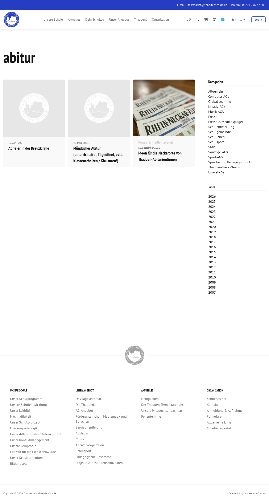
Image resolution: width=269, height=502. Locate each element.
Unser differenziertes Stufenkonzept (35, 434)
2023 (212, 211)
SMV (211, 147)
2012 (212, 267)
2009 (212, 282)
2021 (212, 222)
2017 (212, 242)
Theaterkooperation (90, 445)
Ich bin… (237, 19)
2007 (212, 292)
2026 (212, 196)
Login (258, 19)
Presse (212, 117)
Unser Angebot (119, 19)
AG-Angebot (84, 410)
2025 (212, 201)
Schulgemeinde (219, 132)
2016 (212, 247)
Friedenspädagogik (24, 428)
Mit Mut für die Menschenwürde (33, 452)
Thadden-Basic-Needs (224, 167)
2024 (212, 206)
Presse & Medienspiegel (225, 122)
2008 (212, 287)
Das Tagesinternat (88, 399)
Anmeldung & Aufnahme (225, 410)
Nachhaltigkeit (20, 416)
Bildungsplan (19, 463)
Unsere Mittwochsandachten (161, 410)
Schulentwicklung (221, 127)
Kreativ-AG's (216, 106)
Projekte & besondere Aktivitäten (99, 463)
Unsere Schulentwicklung (28, 404)
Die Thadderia (86, 404)
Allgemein (215, 91)
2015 (212, 252)
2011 (212, 272)
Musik (80, 439)
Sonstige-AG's (218, 152)
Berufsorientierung (89, 427)
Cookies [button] (261, 493)
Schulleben (216, 137)
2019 (212, 232)
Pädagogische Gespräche (93, 457)
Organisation (160, 19)
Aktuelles (74, 19)
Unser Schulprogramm (26, 399)
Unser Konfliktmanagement (29, 440)
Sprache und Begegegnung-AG (230, 162)
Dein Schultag (94, 19)
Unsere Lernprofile (23, 446)
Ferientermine (151, 416)
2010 (212, 277)
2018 (212, 237)
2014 (212, 257)
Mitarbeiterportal (219, 428)
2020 (212, 227)
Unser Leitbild (20, 410)
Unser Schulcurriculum (26, 457)
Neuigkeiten (150, 399)
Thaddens (140, 19)
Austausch (83, 433)
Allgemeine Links (219, 422)
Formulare (214, 416)
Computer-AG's (218, 96)
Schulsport (216, 142)
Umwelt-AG (216, 172)
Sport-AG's (215, 157)
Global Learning (219, 101)
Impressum (249, 493)
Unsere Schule (53, 19)
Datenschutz (235, 493)
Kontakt (212, 404)
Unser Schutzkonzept (25, 422)
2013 (212, 262)
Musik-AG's (216, 111)
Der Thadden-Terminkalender (162, 404)
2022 (212, 216)
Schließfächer (216, 399)
